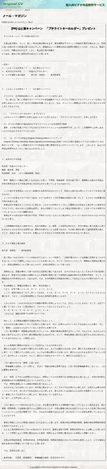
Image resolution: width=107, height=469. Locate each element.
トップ (3, 10)
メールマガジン (18, 10)
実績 (9, 10)
